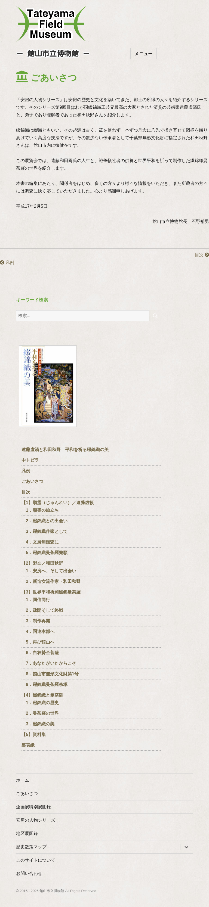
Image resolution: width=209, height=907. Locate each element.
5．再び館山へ (37, 642)
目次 (202, 255)
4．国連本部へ (37, 631)
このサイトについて (35, 860)
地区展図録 (27, 833)
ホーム (22, 780)
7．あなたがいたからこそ (48, 663)
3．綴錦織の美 (37, 724)
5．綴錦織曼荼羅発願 (44, 552)
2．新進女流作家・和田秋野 (51, 581)
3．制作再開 (35, 621)
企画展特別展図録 (33, 806)
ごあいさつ (32, 481)
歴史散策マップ (31, 846)
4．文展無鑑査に (40, 542)
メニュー (143, 53)
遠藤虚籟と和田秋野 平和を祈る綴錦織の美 (65, 449)
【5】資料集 (33, 734)
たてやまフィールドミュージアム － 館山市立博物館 (51, 24)
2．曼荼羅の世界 (40, 713)
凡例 (7, 262)
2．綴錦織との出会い (44, 520)
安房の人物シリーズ (35, 820)
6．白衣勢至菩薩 (40, 652)
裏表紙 (28, 745)
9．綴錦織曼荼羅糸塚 (44, 684)
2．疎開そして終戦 (42, 610)
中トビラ (30, 460)
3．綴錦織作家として (44, 531)
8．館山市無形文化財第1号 (50, 674)
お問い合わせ (29, 873)
